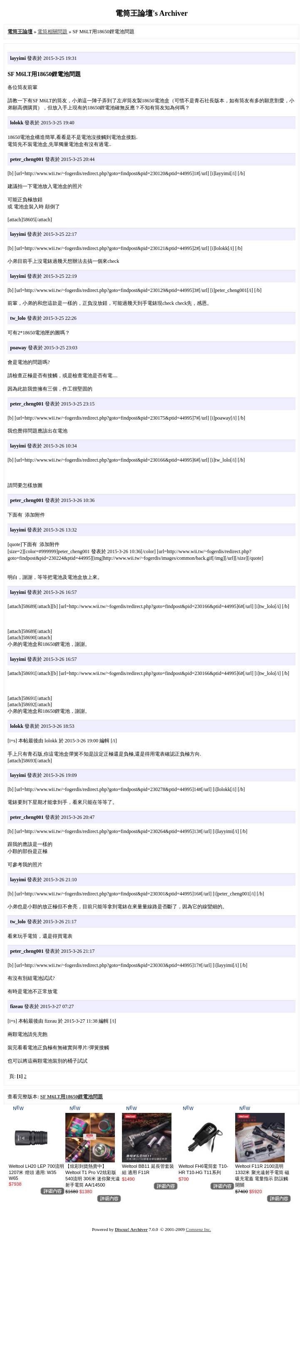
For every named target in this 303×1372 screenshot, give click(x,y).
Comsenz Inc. (198, 1229)
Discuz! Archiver (131, 1229)
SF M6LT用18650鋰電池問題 (71, 1097)
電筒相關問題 (52, 32)
